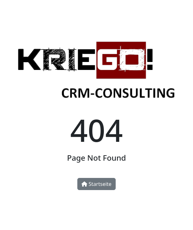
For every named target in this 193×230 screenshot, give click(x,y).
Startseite (96, 184)
